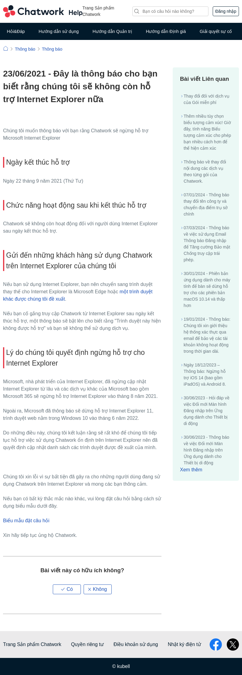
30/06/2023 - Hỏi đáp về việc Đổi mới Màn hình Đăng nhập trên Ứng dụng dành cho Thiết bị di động (206, 410)
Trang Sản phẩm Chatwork (98, 11)
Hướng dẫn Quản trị (112, 31)
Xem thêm (191, 469)
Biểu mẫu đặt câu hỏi (26, 520)
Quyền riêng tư (87, 644)
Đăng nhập (225, 11)
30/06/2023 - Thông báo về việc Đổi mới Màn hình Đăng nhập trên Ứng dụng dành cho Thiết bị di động (206, 450)
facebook (216, 644)
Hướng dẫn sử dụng (58, 31)
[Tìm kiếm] (170, 11)
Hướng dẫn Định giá (166, 31)
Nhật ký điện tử (184, 644)
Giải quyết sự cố (216, 31)
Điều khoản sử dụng (136, 644)
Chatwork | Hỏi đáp (5, 48)
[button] (67, 589)
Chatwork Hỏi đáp (42, 11)
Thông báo (25, 49)
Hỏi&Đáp (16, 31)
